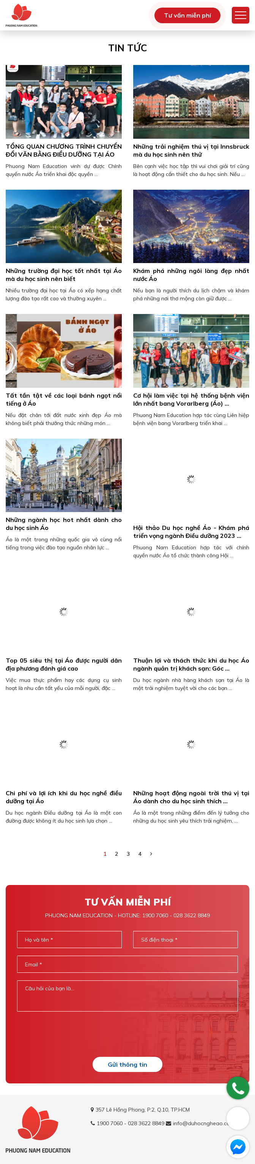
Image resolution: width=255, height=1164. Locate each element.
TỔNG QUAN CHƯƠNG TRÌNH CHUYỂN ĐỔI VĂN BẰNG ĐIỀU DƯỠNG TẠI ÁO (64, 150)
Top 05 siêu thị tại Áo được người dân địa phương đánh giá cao (64, 664)
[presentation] (127, 1034)
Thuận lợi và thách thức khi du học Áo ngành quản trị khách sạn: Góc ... (191, 664)
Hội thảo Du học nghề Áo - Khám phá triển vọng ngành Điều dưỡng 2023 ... (191, 531)
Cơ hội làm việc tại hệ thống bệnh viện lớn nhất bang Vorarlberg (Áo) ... (191, 399)
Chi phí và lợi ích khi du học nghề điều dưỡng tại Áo (64, 797)
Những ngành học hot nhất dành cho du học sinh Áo (64, 531)
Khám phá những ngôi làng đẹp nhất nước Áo (191, 274)
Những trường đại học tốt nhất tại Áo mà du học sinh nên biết (64, 274)
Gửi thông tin (127, 1064)
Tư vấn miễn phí (187, 15)
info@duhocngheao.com (203, 1123)
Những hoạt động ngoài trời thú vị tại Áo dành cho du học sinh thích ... (191, 797)
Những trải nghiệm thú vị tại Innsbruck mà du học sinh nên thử (191, 150)
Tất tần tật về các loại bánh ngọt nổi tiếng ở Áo (64, 399)
